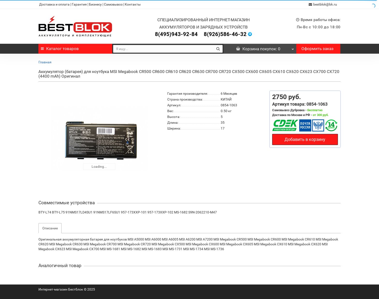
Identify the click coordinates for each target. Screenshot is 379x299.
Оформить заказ (317, 48)
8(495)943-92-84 (176, 34)
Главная (44, 62)
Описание (50, 228)
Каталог (60, 48)
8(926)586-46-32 (225, 34)
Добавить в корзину (304, 139)
